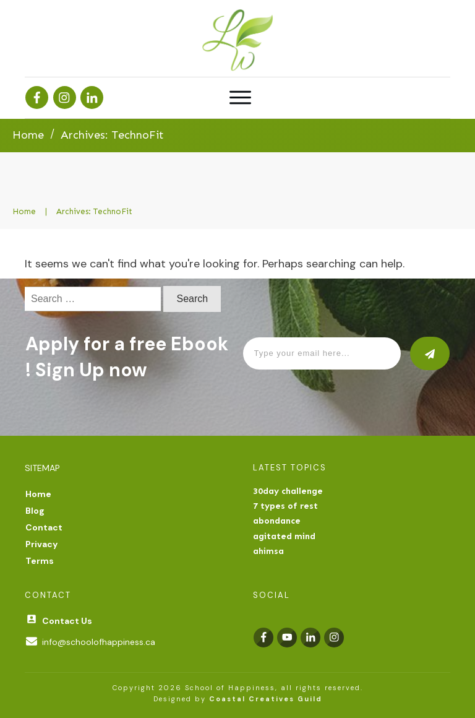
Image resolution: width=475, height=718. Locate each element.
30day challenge (288, 491)
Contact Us (67, 620)
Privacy (41, 544)
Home (38, 494)
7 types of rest (285, 506)
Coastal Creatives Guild (265, 698)
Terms (39, 560)
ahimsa (268, 551)
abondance (277, 521)
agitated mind (284, 536)
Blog (35, 510)
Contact (43, 527)
